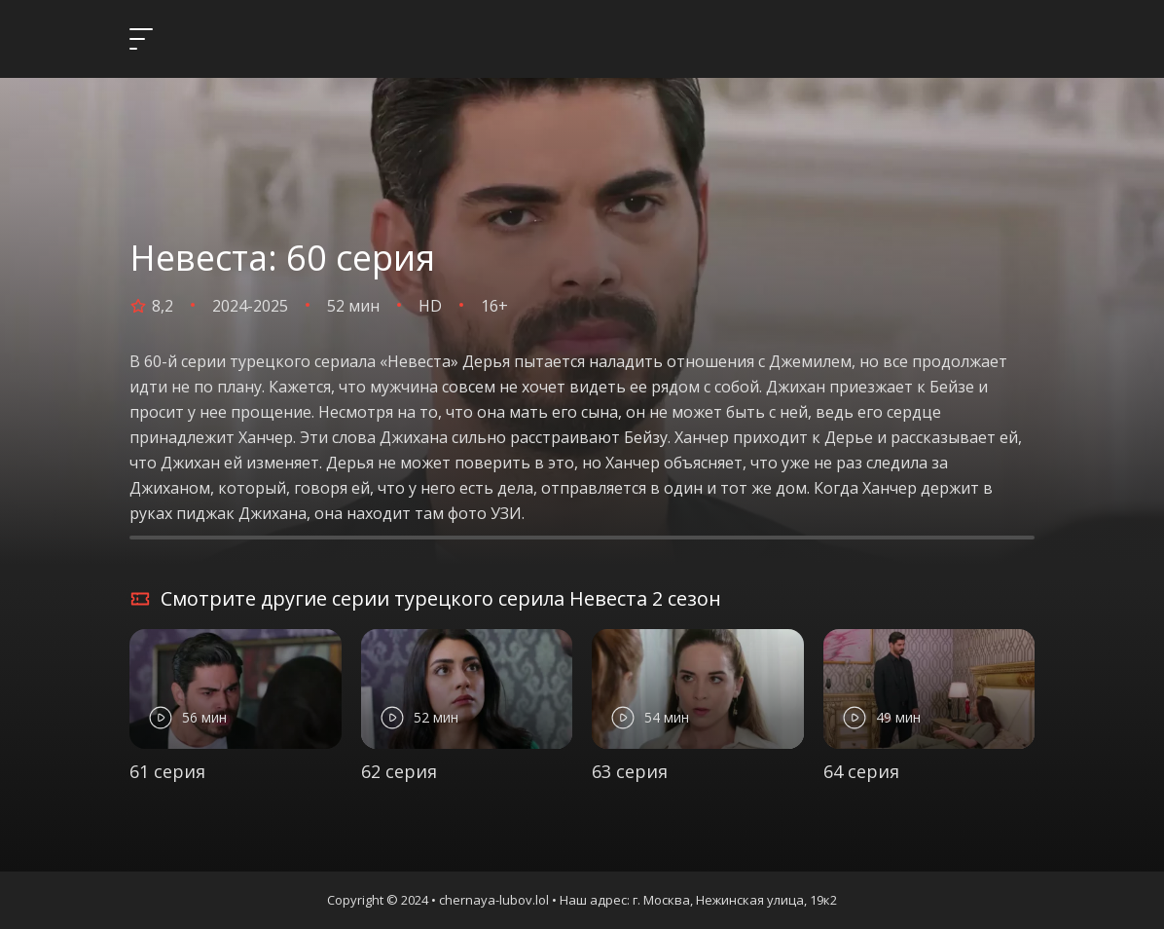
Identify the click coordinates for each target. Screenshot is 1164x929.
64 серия (861, 771)
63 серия (630, 771)
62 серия (399, 771)
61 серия (167, 771)
